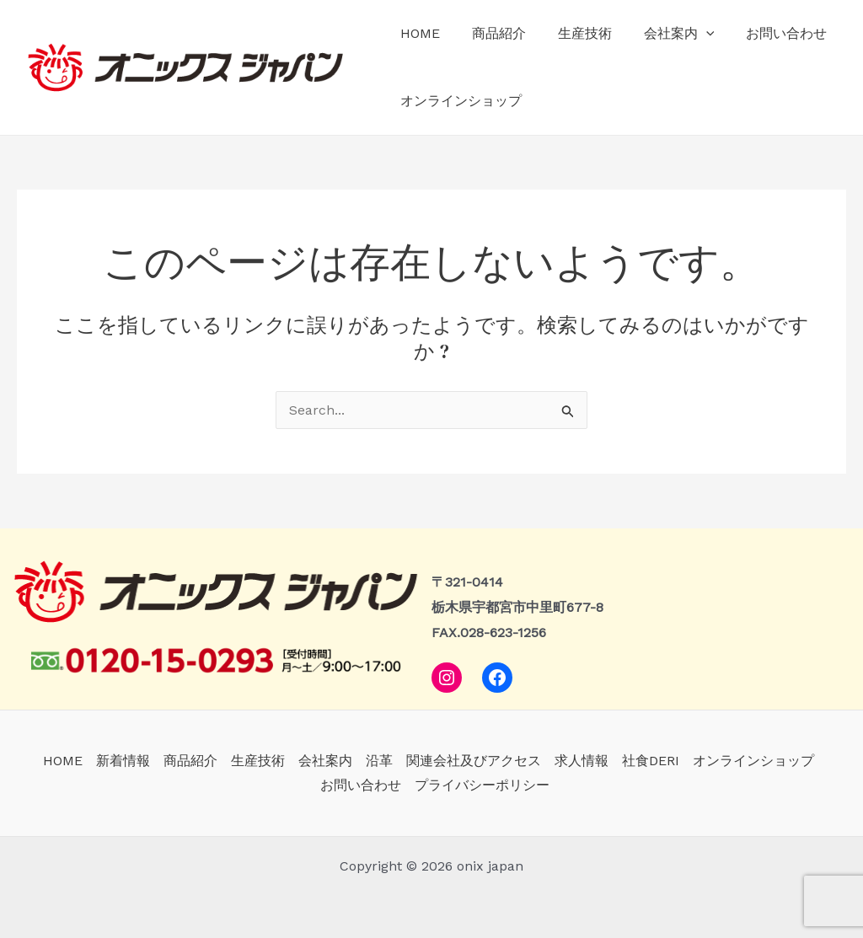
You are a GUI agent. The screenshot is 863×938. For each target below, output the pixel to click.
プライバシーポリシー (482, 785)
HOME (417, 33)
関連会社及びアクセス (473, 761)
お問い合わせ (764, 33)
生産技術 (572, 33)
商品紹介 (491, 33)
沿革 (379, 761)
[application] (688, 33)
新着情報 (123, 761)
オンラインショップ (458, 101)
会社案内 (661, 33)
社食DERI (650, 761)
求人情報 (581, 761)
